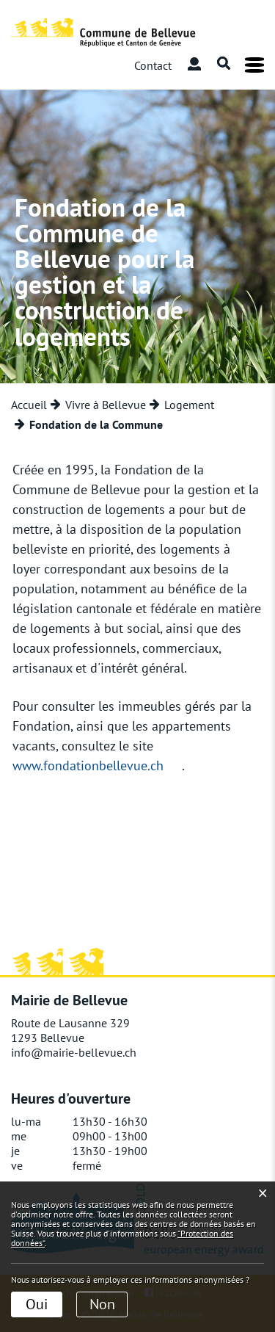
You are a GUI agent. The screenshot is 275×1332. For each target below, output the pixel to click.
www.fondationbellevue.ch (88, 765)
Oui (37, 1304)
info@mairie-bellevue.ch (73, 1052)
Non (102, 1304)
